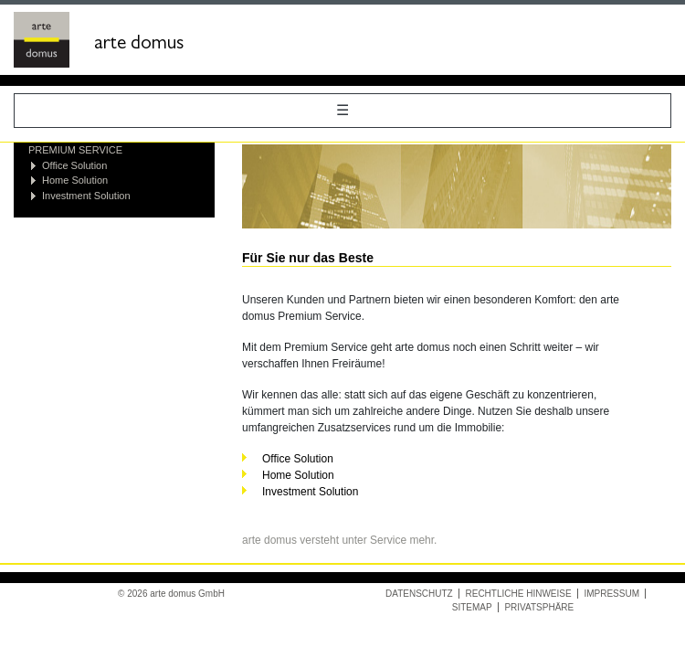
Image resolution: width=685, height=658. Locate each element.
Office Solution (74, 165)
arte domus (139, 45)
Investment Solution (86, 195)
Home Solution (75, 180)
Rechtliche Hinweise (519, 594)
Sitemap (472, 607)
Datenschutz (419, 594)
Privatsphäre (539, 607)
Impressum (611, 594)
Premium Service (75, 149)
